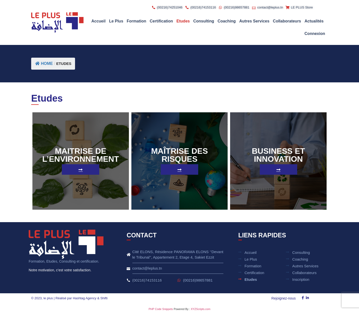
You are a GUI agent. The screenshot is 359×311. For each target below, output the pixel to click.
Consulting (203, 21)
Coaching (227, 21)
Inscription (300, 279)
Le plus (116, 21)
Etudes (183, 21)
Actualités (314, 21)
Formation (136, 21)
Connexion (314, 33)
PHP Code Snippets (161, 309)
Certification (161, 21)
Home (44, 63)
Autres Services (254, 21)
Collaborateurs (287, 21)
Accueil (98, 21)
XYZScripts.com (200, 309)
